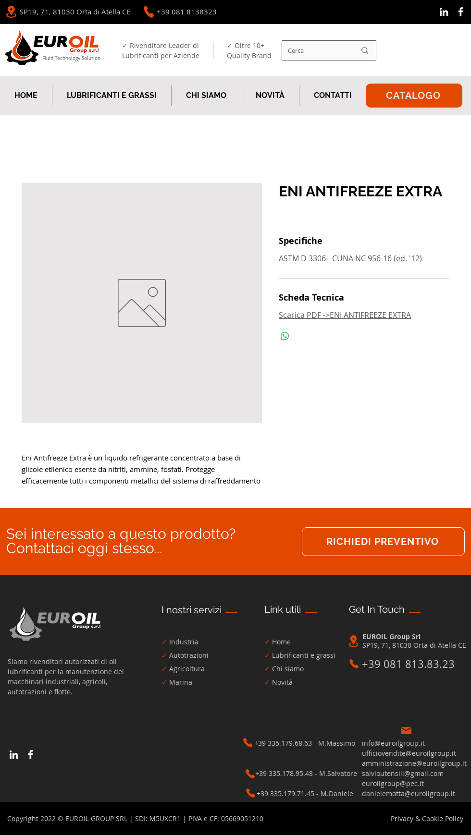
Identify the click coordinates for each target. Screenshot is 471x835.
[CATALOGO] (414, 96)
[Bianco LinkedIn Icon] (444, 12)
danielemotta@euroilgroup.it (408, 793)
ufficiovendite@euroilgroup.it (409, 753)
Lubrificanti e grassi (303, 655)
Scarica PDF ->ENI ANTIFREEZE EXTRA (345, 315)
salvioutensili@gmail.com (403, 773)
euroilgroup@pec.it (393, 783)
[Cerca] (314, 50)
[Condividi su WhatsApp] (285, 336)
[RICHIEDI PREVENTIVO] (383, 541)
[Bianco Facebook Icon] (461, 12)
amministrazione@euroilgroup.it (414, 763)
